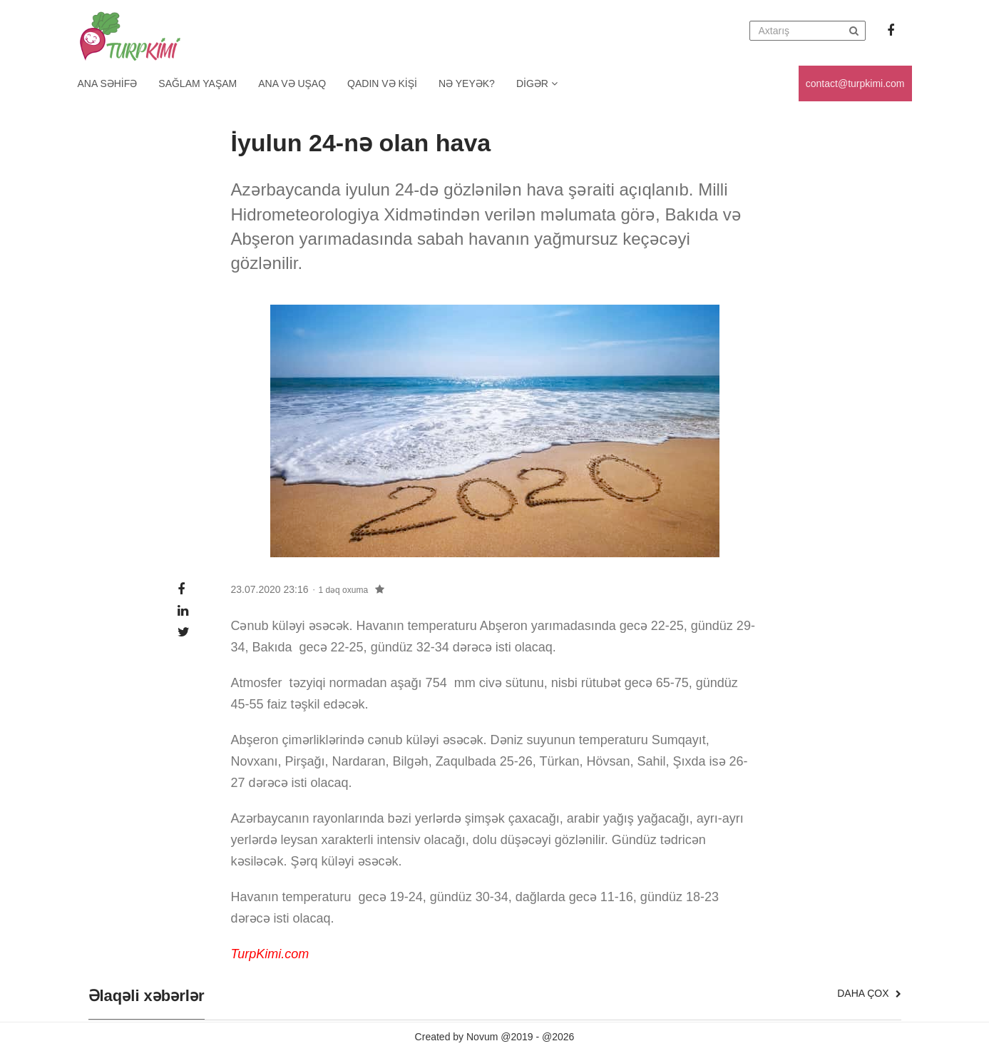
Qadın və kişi (382, 83)
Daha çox (869, 993)
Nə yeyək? (467, 83)
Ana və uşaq (292, 83)
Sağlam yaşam (197, 83)
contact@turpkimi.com (855, 83)
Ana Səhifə (108, 83)
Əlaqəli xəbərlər (146, 996)
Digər (537, 83)
